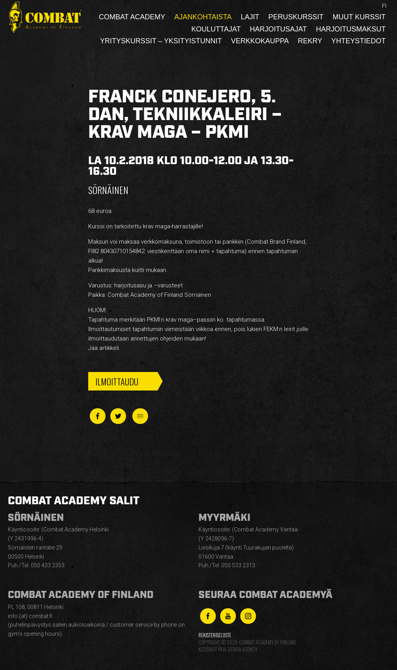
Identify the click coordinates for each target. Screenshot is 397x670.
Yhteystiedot (358, 41)
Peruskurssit (295, 17)
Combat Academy (132, 17)
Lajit (250, 17)
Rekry (310, 41)
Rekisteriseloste (214, 635)
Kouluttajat (216, 29)
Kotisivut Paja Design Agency (227, 649)
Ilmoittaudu (116, 381)
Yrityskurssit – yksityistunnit (161, 41)
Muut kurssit (359, 17)
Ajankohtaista (203, 17)
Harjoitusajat (278, 29)
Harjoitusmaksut (351, 29)
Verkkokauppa (260, 41)
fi (384, 5)
